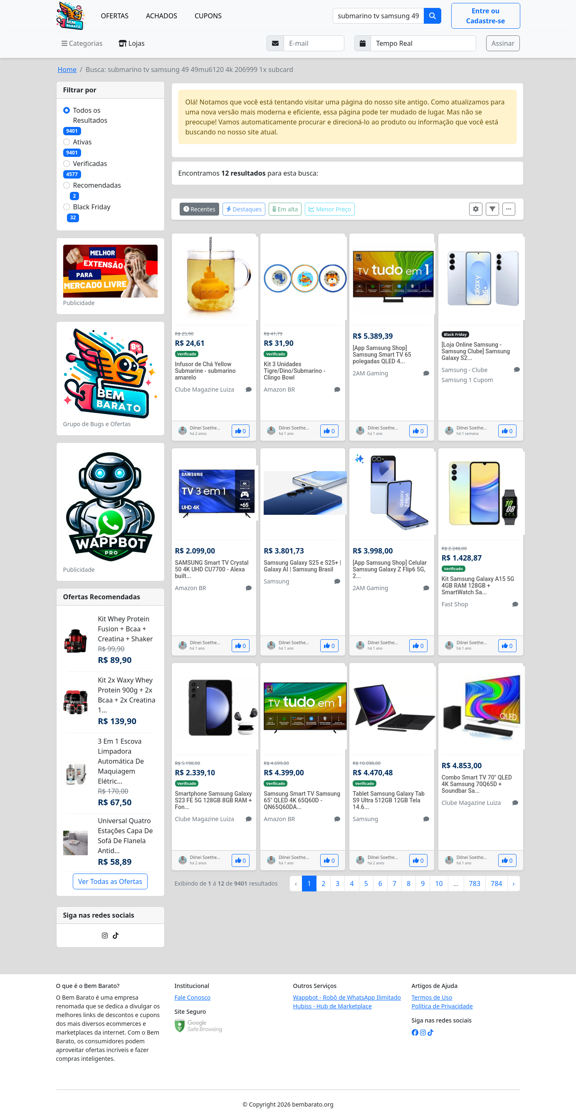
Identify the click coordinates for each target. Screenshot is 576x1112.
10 (439, 883)
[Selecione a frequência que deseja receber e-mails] (423, 43)
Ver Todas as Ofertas (110, 881)
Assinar (503, 43)
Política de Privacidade (442, 1006)
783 (474, 883)
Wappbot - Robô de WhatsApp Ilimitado (347, 997)
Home (67, 69)
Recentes (199, 209)
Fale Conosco (193, 997)
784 (496, 883)
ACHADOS (161, 15)
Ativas (82, 141)
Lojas (132, 43)
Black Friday (92, 206)
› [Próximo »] (514, 883)
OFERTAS (115, 15)
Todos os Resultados (90, 115)
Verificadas (90, 163)
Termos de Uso (432, 997)
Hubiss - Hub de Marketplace (332, 1006)
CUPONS (208, 15)
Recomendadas (97, 185)
